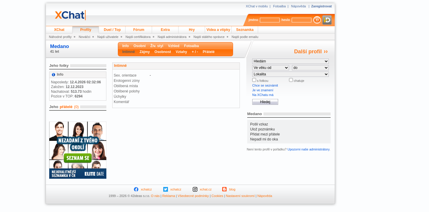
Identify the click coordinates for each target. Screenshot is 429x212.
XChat (59, 30)
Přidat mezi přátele (265, 134)
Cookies (217, 196)
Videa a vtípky (218, 30)
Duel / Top (112, 30)
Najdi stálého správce (209, 37)
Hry (192, 30)
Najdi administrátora (172, 37)
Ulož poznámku (262, 129)
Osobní (139, 46)
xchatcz (146, 189)
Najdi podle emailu (245, 37)
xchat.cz (206, 189)
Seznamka (244, 30)
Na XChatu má (262, 95)
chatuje (298, 80)
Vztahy (181, 52)
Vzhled (173, 46)
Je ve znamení (262, 90)
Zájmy (145, 52)
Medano (59, 46)
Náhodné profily (60, 37)
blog (232, 189)
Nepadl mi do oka (264, 139)
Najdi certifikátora (138, 37)
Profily (85, 30)
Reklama (168, 196)
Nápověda (298, 6)
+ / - (195, 52)
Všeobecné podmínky (193, 196)
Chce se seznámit (265, 85)
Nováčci (84, 37)
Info (125, 46)
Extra (165, 30)
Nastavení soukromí (240, 196)
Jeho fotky (59, 65)
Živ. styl (156, 46)
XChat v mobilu (257, 6)
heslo (285, 19)
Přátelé (208, 52)
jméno (253, 19)
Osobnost (162, 52)
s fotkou (262, 80)
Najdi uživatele (107, 37)
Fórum (138, 30)
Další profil (308, 51)
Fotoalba (279, 6)
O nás (155, 196)
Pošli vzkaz (259, 124)
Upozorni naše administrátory (308, 149)
